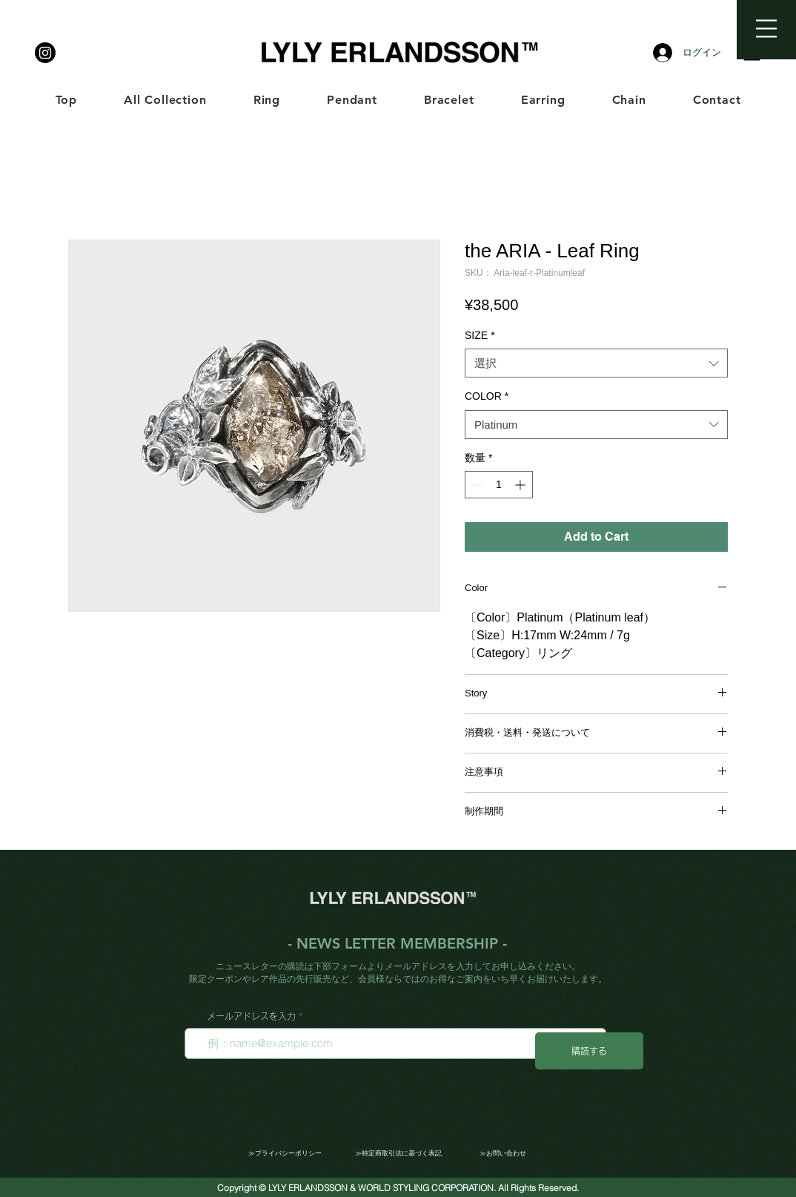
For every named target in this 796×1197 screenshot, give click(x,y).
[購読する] (589, 1050)
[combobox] (596, 363)
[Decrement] (476, 485)
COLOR (486, 396)
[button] (766, 29)
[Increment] (521, 485)
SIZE (480, 335)
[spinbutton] (498, 485)
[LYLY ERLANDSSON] (45, 52)
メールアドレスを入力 (251, 1016)
